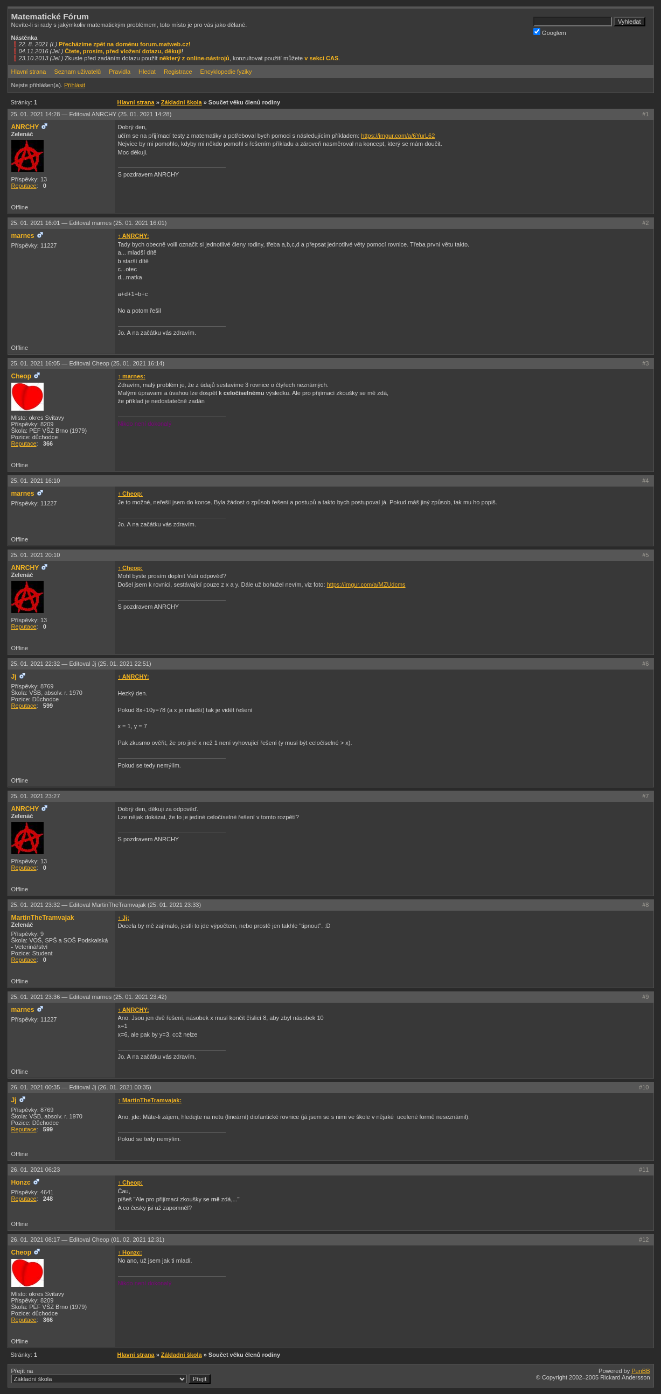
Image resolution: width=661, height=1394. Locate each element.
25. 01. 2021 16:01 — (89, 223)
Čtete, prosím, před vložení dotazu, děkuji (123, 51)
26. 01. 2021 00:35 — (81, 1087)
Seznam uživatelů (77, 71)
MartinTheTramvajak (42, 917)
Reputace (24, 185)
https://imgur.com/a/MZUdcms (366, 584)
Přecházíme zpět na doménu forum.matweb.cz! (125, 44)
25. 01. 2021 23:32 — (106, 905)
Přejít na (111, 1376)
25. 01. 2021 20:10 (35, 555)
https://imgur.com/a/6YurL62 (398, 135)
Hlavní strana (28, 71)
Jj (14, 676)
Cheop (21, 376)
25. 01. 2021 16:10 (35, 480)
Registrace (178, 71)
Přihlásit (74, 85)
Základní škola (181, 102)
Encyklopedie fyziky (226, 71)
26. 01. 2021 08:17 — (88, 1239)
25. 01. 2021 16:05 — (88, 363)
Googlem (549, 32)
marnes (22, 236)
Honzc (21, 1182)
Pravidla (119, 71)
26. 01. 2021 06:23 (35, 1169)
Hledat (147, 71)
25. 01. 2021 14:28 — (91, 114)
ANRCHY (25, 127)
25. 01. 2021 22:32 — (81, 663)
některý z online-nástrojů (194, 58)
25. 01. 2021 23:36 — (89, 997)
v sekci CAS (321, 58)
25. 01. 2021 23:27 (35, 796)
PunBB (640, 1371)
